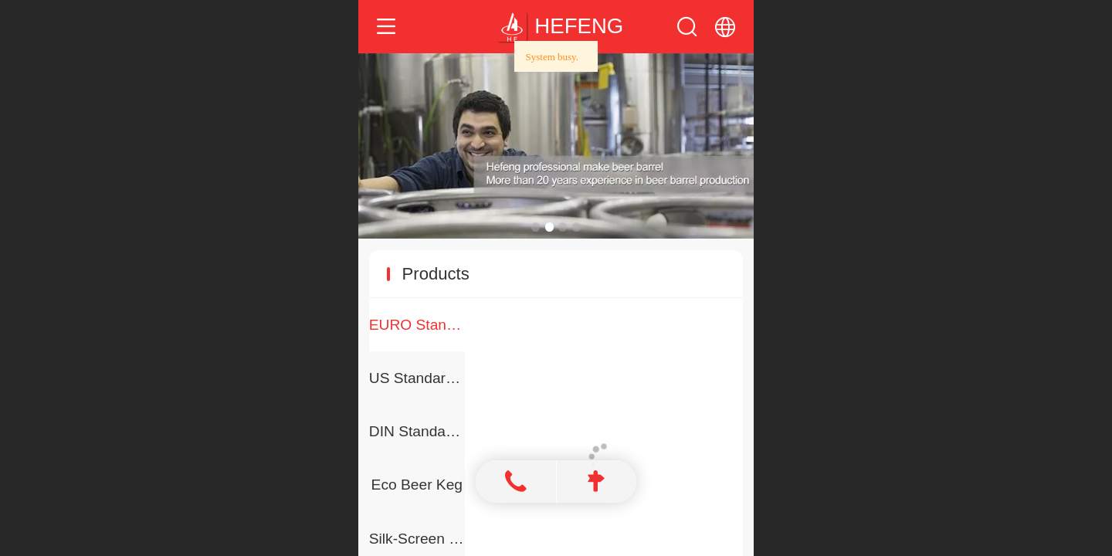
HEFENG (578, 26)
